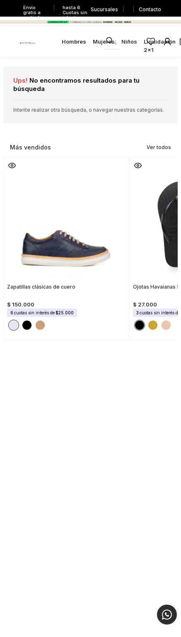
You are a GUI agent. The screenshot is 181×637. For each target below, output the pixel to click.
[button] (12, 165)
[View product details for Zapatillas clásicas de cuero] (66, 245)
